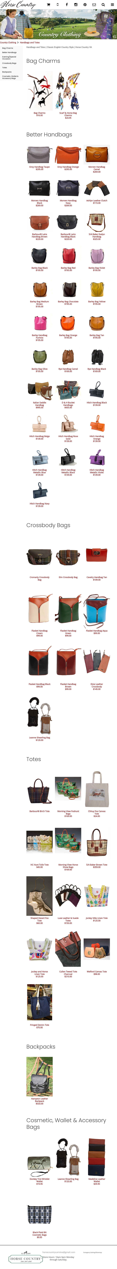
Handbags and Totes (30, 42)
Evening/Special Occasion (9, 58)
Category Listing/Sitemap (92, 1252)
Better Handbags (9, 52)
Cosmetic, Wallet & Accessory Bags (10, 77)
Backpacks (7, 72)
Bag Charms (7, 48)
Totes (4, 67)
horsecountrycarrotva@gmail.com (59, 1252)
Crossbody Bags (9, 63)
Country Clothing (8, 42)
